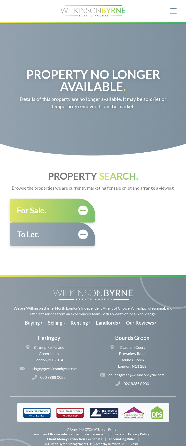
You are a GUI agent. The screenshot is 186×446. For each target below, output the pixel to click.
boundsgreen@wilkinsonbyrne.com (132, 351)
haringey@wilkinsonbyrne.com (49, 345)
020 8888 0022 (49, 353)
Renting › (80, 299)
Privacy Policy (138, 410)
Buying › (33, 299)
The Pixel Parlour (100, 442)
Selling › (56, 299)
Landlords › (108, 299)
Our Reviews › (141, 299)
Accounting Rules (122, 415)
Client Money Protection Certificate (74, 415)
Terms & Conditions (106, 410)
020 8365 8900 (132, 360)
